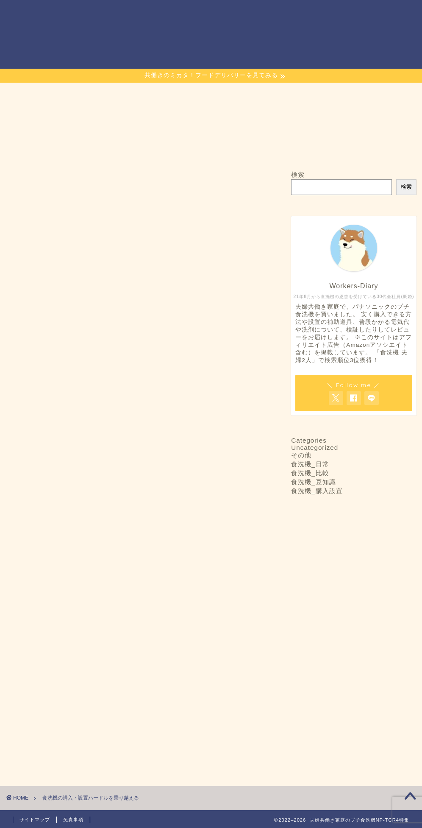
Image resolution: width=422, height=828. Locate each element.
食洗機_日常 (310, 464)
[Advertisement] (137, 695)
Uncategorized (314, 447)
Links (347, 13)
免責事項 (73, 819)
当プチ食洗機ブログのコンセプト (233, 13)
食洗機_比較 (310, 473)
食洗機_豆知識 (313, 481)
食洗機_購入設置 (316, 490)
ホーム (115, 13)
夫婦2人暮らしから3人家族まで (90, 367)
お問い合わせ (158, 13)
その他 (301, 455)
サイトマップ (308, 13)
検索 (298, 174)
